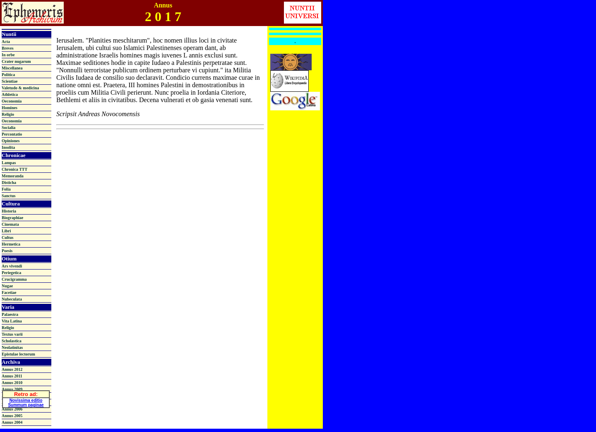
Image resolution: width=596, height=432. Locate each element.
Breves (8, 48)
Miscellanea (12, 68)
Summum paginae (25, 403)
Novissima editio (26, 399)
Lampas (9, 162)
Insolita (8, 147)
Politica (8, 74)
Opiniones (10, 140)
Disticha (9, 182)
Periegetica (11, 272)
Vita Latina (12, 321)
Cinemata (10, 224)
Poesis (7, 250)
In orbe (8, 55)
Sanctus (8, 195)
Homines (9, 107)
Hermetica (11, 244)
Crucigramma (14, 279)
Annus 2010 (12, 382)
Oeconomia (12, 101)
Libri (6, 231)
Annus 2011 (12, 376)
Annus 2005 (12, 415)
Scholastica (12, 341)
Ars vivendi (12, 266)
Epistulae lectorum (18, 354)
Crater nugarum (16, 61)
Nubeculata (12, 299)
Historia (9, 211)
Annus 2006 (12, 409)
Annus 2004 (12, 422)
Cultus (7, 237)
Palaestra (10, 314)
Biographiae (12, 217)
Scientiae (9, 81)
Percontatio (12, 134)
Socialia (8, 127)
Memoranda (13, 176)
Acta (6, 41)
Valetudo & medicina (20, 88)
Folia (6, 189)
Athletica (10, 94)
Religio (8, 114)
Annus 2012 (12, 369)
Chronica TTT (14, 169)
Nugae (7, 286)
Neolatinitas (12, 347)
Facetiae (9, 292)
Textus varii (12, 334)
